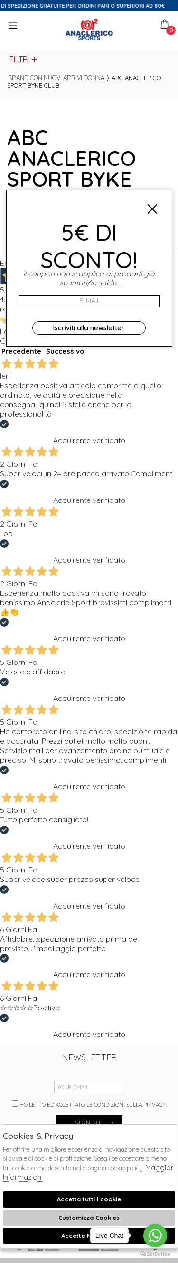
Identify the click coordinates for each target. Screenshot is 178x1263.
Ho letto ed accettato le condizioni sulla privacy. (89, 1104)
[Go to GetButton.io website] (155, 1253)
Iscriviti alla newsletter (88, 328)
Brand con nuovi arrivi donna (56, 78)
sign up (95, 1122)
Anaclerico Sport (89, 29)
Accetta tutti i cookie (89, 1199)
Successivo (65, 351)
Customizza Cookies (89, 1217)
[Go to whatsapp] (155, 1235)
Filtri (23, 59)
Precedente (21, 351)
